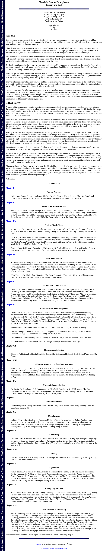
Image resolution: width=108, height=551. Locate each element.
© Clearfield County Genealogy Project (54, 548)
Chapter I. (10, 188)
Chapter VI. (11, 304)
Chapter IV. (10, 254)
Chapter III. (11, 221)
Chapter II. (10, 202)
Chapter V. (10, 281)
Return (38, 544)
